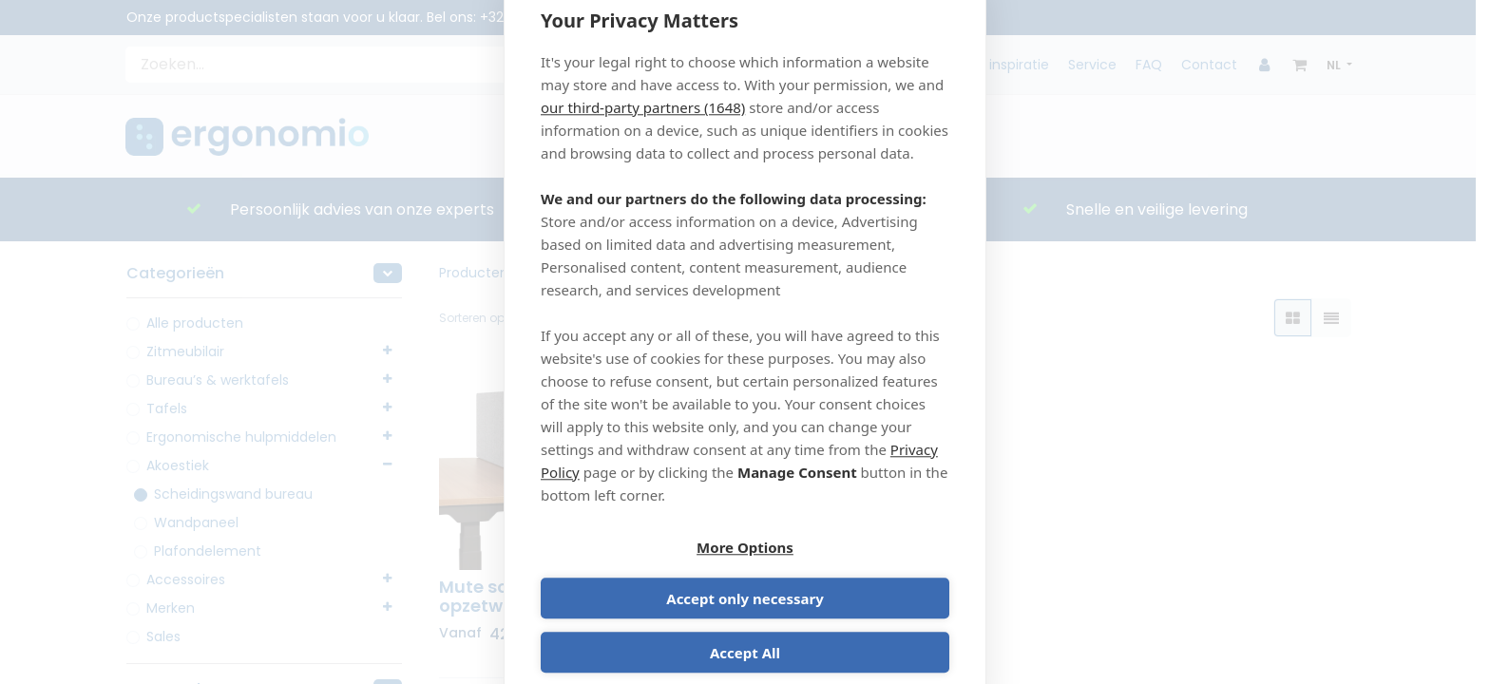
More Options (639, 574)
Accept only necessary (850, 574)
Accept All (745, 628)
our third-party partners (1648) (643, 132)
